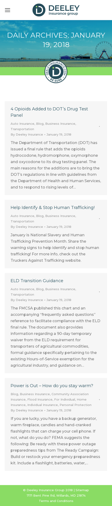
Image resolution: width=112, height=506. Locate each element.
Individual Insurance (42, 405)
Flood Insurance (39, 399)
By (27, 134)
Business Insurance (60, 123)
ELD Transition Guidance (37, 280)
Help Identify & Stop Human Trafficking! (53, 207)
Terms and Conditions (56, 501)
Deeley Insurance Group (45, 490)
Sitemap (82, 490)
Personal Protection (76, 405)
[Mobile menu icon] (7, 10)
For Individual (64, 399)
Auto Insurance (22, 123)
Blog (40, 123)
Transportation (22, 129)
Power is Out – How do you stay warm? (52, 385)
